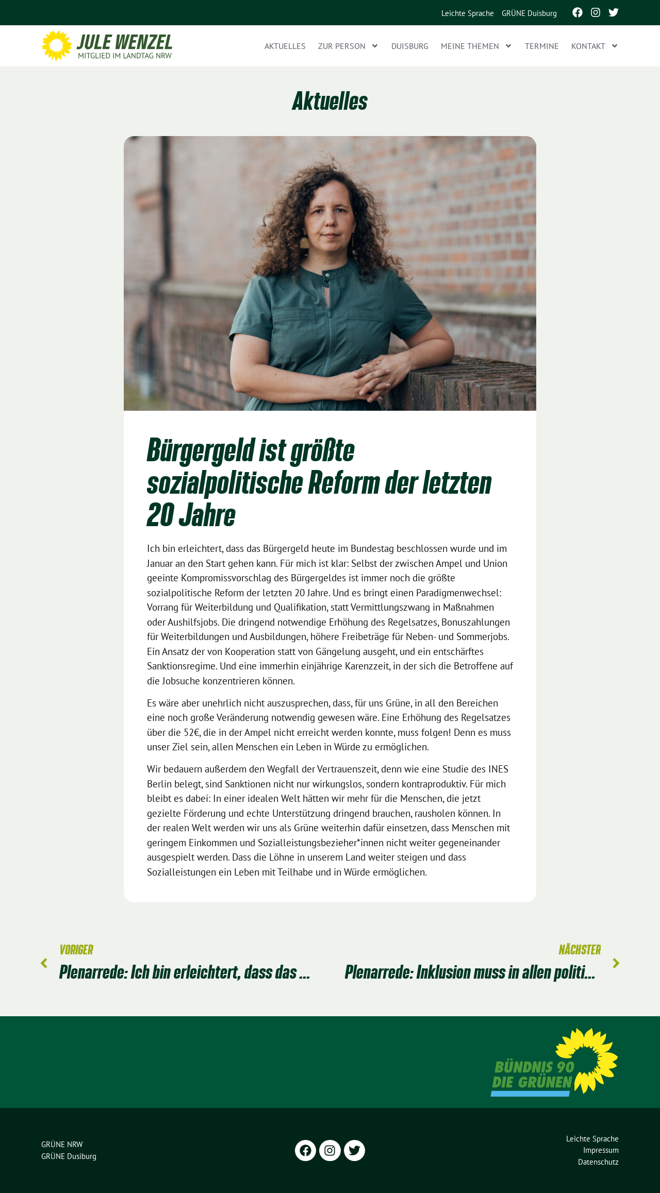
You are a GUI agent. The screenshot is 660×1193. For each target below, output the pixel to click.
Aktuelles (285, 46)
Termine (542, 46)
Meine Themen (477, 46)
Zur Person (348, 46)
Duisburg (409, 46)
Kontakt (595, 46)
